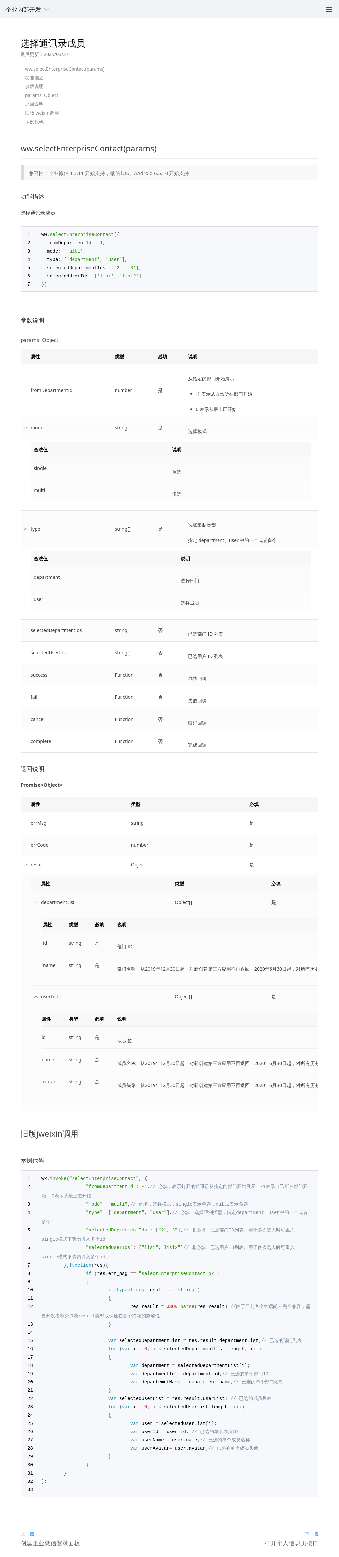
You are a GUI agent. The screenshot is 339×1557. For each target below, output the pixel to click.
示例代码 (34, 121)
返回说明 (34, 104)
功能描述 (34, 78)
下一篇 (311, 1520)
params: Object (41, 95)
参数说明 (34, 86)
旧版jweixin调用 (42, 113)
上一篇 (27, 1520)
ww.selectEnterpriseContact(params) (65, 69)
